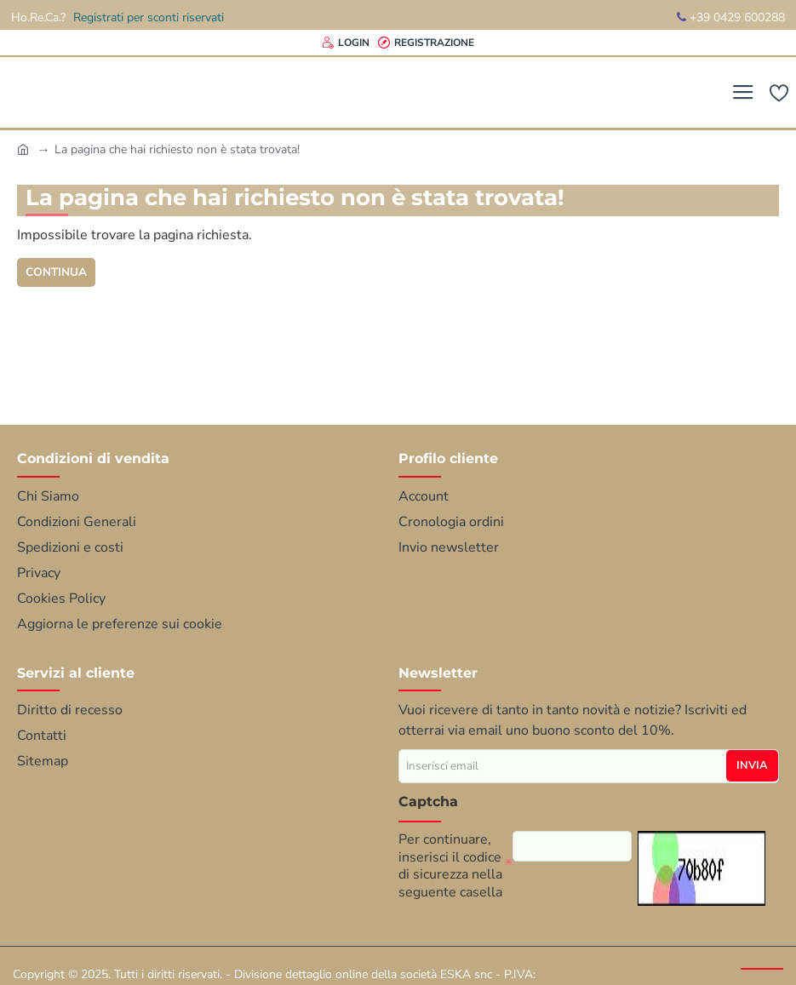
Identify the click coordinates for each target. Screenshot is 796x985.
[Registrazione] (426, 43)
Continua (57, 272)
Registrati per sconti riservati (148, 17)
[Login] (346, 43)
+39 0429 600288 (731, 17)
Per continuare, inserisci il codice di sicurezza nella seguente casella (450, 865)
